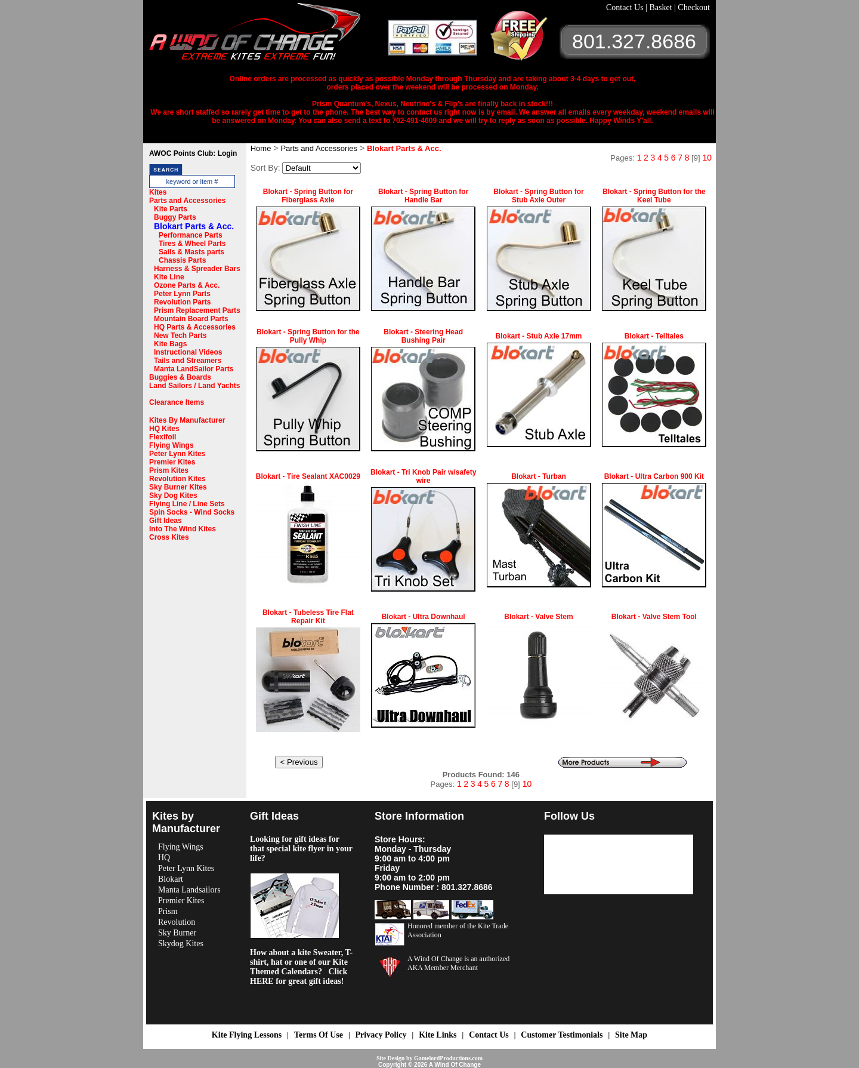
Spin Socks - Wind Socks (191, 512)
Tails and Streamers (187, 360)
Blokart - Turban (538, 476)
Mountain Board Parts (191, 319)
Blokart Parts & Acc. (194, 226)
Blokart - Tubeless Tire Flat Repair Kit (308, 616)
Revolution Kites (177, 479)
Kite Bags (170, 344)
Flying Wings (171, 445)
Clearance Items (176, 402)
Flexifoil (162, 437)
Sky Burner (177, 932)
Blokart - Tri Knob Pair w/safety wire (423, 476)
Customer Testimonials (561, 1034)
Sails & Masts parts (191, 252)
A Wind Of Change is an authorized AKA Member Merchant (458, 963)
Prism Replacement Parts (197, 310)
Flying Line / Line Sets (187, 504)
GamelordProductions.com (448, 1058)
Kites (157, 192)
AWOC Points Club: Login (193, 153)
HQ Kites (164, 428)
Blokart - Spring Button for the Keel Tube (654, 195)
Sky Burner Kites (178, 487)
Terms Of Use (318, 1034)
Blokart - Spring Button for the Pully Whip (308, 336)
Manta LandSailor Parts (193, 369)
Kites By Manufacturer (187, 420)
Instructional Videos (188, 352)
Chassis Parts (182, 260)
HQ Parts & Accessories (195, 327)
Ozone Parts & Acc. (187, 285)
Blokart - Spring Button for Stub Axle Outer (538, 195)
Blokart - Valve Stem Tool (654, 617)
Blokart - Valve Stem (538, 617)
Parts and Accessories (187, 200)
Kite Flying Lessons (247, 1034)
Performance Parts (191, 235)
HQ (164, 857)
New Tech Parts (180, 335)
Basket (661, 7)
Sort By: (265, 168)
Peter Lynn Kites (177, 454)
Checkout (694, 7)
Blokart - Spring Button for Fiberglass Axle (308, 195)
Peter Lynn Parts (182, 294)
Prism (168, 911)
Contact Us (625, 7)
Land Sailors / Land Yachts (194, 385)
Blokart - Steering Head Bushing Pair (423, 336)
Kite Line (169, 277)
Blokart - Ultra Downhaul (423, 617)
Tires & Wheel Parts (192, 243)
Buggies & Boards (180, 377)
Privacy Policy (381, 1034)
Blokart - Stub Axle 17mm (539, 336)
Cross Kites (169, 537)
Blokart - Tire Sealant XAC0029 (308, 476)
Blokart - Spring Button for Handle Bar (423, 195)
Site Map (631, 1034)
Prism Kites (169, 470)
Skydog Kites (180, 943)
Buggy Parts (175, 217)
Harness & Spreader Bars (197, 268)
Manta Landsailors (189, 889)
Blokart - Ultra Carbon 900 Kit (654, 476)
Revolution (176, 922)
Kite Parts (170, 209)
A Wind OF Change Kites (268, 36)
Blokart (170, 879)
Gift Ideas (165, 520)
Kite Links (437, 1034)
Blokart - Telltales (654, 336)
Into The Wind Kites (182, 529)
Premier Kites (172, 462)
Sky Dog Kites (173, 495)
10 (707, 157)
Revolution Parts (182, 302)
